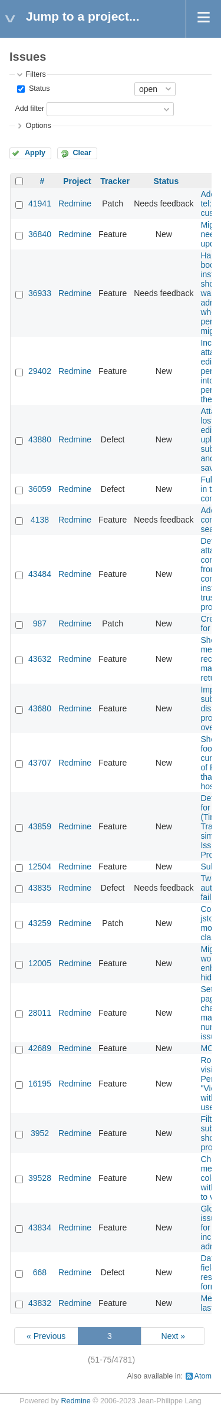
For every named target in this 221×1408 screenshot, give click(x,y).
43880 (39, 439)
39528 (39, 1178)
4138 (40, 519)
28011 (39, 1013)
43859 (39, 826)
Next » (173, 1336)
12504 (39, 866)
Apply (35, 153)
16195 (39, 1083)
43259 (39, 923)
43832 (39, 1303)
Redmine (74, 203)
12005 (39, 963)
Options (38, 126)
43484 (39, 574)
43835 (39, 887)
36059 (39, 489)
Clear (81, 153)
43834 (39, 1227)
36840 (39, 234)
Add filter (29, 108)
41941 (39, 203)
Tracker (115, 181)
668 (40, 1272)
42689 (39, 1048)
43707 (39, 762)
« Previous (46, 1336)
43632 (39, 659)
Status (38, 88)
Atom (203, 1376)
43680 (39, 708)
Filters (35, 74)
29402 (39, 371)
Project (77, 181)
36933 (39, 293)
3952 (40, 1133)
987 (40, 623)
